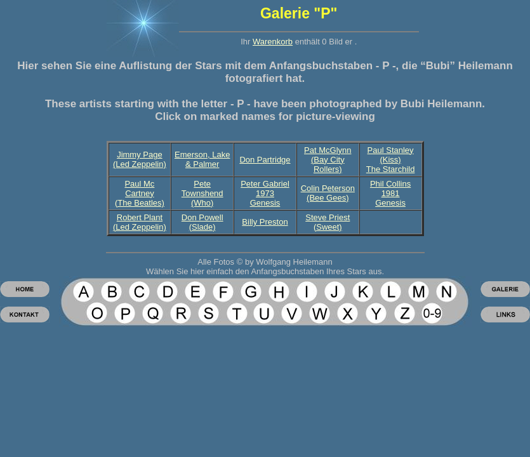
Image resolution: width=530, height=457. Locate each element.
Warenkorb (273, 41)
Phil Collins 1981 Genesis (390, 193)
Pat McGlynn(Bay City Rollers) (327, 159)
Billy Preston (265, 222)
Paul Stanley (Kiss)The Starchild (390, 159)
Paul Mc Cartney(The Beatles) (139, 193)
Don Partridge (264, 159)
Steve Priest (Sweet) (327, 222)
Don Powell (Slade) (202, 222)
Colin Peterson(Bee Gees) (328, 192)
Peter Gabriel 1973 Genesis (265, 193)
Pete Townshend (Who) (202, 193)
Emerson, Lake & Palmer (202, 159)
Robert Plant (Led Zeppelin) (139, 222)
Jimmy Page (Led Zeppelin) (139, 159)
